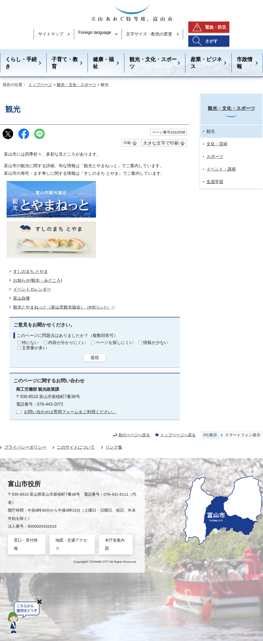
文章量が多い (34, 348)
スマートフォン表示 (242, 435)
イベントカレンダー (32, 289)
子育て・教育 (65, 62)
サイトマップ (50, 34)
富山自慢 (21, 298)
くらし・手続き (21, 62)
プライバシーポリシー (25, 447)
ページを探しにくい (115, 342)
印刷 (127, 143)
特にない (30, 342)
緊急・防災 (215, 27)
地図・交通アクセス (71, 544)
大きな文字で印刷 (161, 143)
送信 (94, 357)
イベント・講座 (221, 169)
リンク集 (113, 447)
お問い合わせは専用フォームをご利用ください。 (70, 412)
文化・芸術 (216, 144)
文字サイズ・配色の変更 (149, 34)
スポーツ (214, 156)
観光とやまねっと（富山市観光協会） (64, 307)
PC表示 (210, 435)
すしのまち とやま (30, 271)
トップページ (40, 84)
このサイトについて (76, 447)
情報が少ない (155, 342)
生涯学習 (214, 181)
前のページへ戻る (134, 435)
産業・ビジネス (206, 62)
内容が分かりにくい (67, 342)
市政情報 (244, 62)
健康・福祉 (103, 62)
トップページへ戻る (178, 435)
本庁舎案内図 (115, 544)
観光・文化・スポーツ (153, 62)
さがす (211, 41)
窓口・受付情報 (26, 544)
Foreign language (94, 32)
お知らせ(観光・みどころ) (37, 280)
